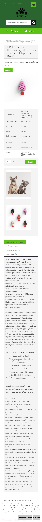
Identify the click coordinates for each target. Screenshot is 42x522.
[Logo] (21, 13)
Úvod (7, 40)
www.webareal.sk (25, 500)
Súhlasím (36, 517)
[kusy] (8, 161)
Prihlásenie (8, 4)
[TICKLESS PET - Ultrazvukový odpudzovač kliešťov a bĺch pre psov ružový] (21, 73)
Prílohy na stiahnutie (14, 246)
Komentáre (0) (11, 254)
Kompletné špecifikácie (15, 242)
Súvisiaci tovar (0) (13, 250)
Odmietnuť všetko (25, 517)
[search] (33, 22)
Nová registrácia (18, 4)
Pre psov (13, 40)
